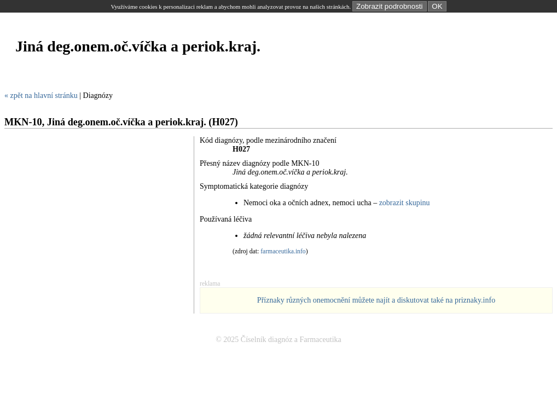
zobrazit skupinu (404, 203)
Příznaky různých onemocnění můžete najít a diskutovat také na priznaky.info (376, 300)
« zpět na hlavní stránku (41, 95)
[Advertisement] (203, 78)
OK (437, 6)
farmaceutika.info (283, 251)
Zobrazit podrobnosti (389, 6)
